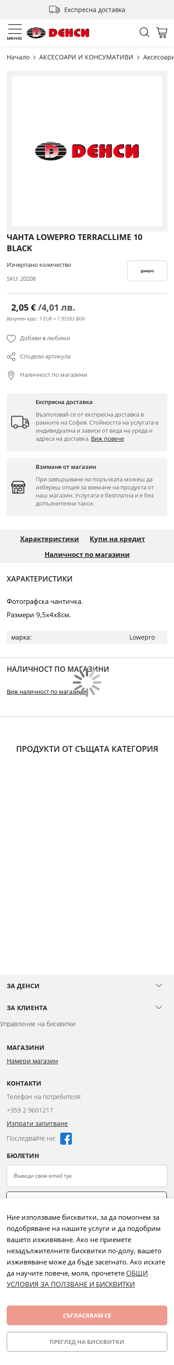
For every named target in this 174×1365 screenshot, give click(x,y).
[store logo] (58, 32)
